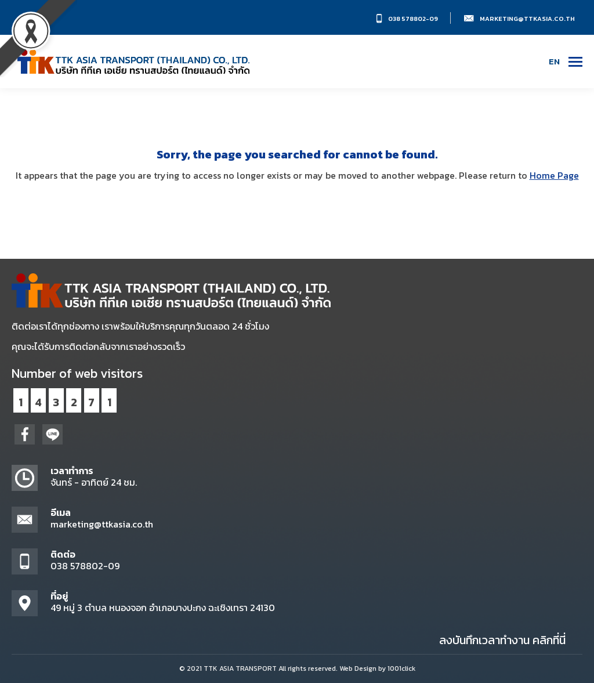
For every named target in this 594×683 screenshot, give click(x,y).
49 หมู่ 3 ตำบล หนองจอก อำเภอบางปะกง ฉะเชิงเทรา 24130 (162, 608)
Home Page (554, 175)
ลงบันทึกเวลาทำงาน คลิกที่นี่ (502, 640)
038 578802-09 (413, 18)
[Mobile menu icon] (575, 62)
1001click (401, 668)
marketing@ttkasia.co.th (527, 18)
